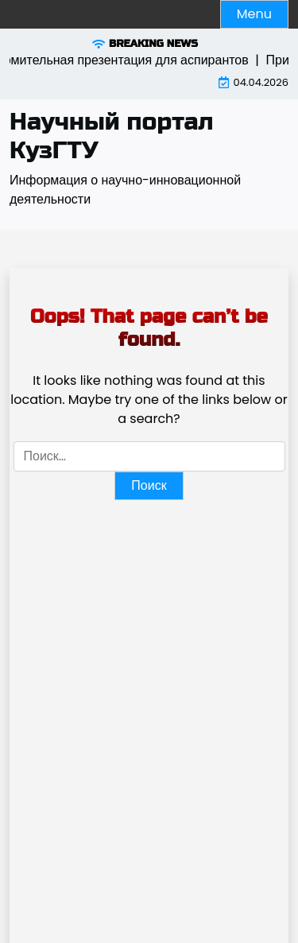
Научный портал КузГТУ (112, 136)
